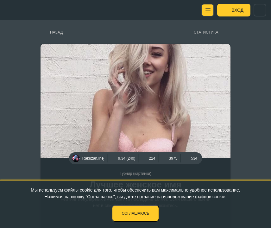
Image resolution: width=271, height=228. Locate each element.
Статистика (206, 32)
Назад (56, 32)
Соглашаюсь (135, 213)
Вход (237, 10)
